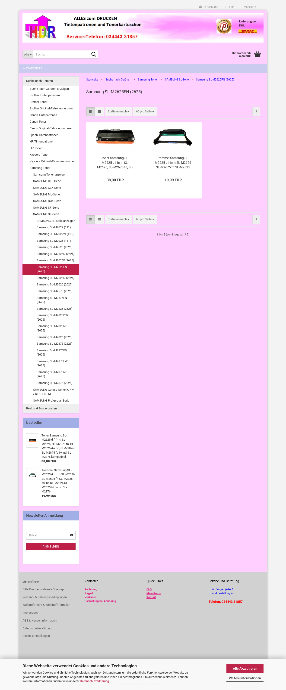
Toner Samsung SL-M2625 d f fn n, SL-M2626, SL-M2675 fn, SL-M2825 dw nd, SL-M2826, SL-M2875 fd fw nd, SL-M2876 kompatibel (115, 163)
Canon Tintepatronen (43, 115)
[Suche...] (27, 54)
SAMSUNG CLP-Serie (47, 181)
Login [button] (230, 7)
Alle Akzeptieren (245, 668)
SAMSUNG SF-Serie (46, 207)
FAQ (149, 589)
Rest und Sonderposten (41, 408)
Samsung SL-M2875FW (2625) (52, 363)
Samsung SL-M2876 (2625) (55, 383)
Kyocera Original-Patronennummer (52, 161)
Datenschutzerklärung (94, 681)
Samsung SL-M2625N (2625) (56, 278)
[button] (209, 6)
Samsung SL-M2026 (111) (54, 240)
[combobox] (118, 111)
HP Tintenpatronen (42, 141)
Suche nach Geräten (39, 81)
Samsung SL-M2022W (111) (55, 234)
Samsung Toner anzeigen (49, 174)
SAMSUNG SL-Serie (46, 214)
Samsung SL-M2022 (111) (54, 227)
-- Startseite (32, 68)
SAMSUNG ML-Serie (46, 194)
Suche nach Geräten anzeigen (49, 88)
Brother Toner (38, 102)
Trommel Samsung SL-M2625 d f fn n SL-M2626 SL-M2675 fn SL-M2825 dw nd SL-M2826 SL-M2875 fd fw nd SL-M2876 (173, 163)
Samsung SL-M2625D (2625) (56, 254)
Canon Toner (38, 121)
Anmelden (51, 546)
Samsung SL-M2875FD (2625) (52, 352)
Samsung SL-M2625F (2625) (55, 260)
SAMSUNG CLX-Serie (47, 187)
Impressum (30, 612)
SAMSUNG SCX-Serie (47, 201)
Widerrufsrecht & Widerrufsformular (46, 604)
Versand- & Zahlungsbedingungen (44, 597)
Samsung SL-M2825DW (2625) (52, 317)
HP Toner (36, 148)
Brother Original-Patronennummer (51, 108)
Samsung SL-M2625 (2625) (55, 247)
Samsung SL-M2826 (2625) (55, 337)
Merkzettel (249, 7)
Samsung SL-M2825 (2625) (55, 308)
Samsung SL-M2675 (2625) (55, 291)
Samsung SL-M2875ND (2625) (52, 374)
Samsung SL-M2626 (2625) (55, 284)
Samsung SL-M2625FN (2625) (52, 269)
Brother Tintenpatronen (45, 95)
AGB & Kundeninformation (39, 620)
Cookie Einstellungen (36, 635)
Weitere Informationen (245, 678)
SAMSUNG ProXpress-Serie (51, 400)
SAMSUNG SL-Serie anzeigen (56, 221)
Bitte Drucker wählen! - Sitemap (43, 589)
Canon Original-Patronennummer (51, 128)
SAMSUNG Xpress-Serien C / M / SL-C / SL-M (53, 392)
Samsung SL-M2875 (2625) (55, 343)
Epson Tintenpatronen (44, 135)
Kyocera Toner (39, 154)
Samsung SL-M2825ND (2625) (52, 328)
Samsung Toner (40, 168)
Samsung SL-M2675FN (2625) (52, 300)
